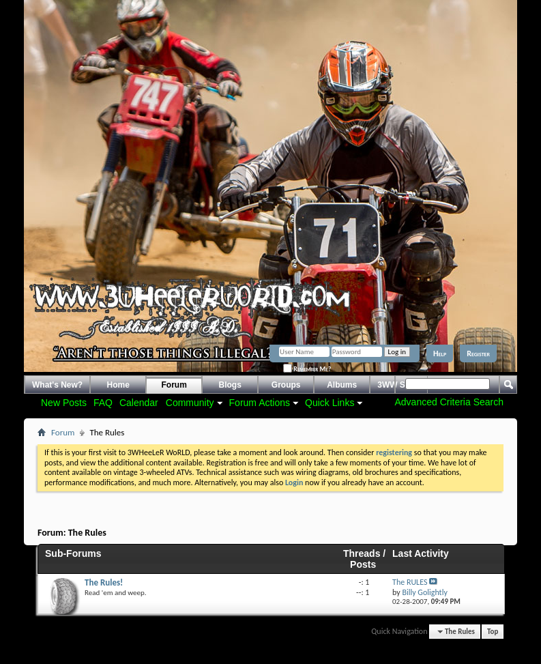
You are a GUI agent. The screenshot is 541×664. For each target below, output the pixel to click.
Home (118, 385)
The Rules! (104, 582)
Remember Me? (307, 368)
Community (190, 402)
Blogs (230, 385)
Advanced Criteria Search (448, 401)
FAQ (103, 402)
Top (492, 631)
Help (439, 353)
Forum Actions (259, 402)
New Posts (64, 402)
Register (478, 353)
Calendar (138, 402)
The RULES (409, 582)
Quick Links (329, 402)
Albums (342, 385)
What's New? (57, 385)
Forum (174, 385)
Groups (286, 385)
